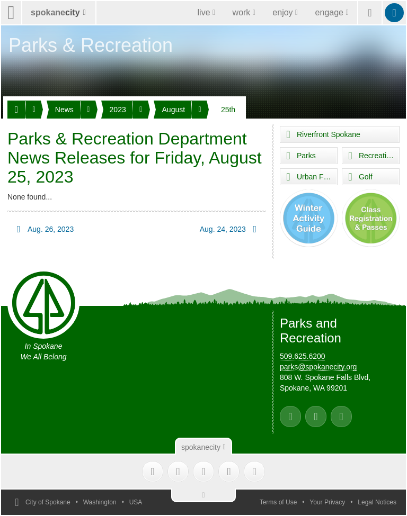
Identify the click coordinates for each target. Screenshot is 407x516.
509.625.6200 (302, 356)
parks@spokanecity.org (318, 367)
